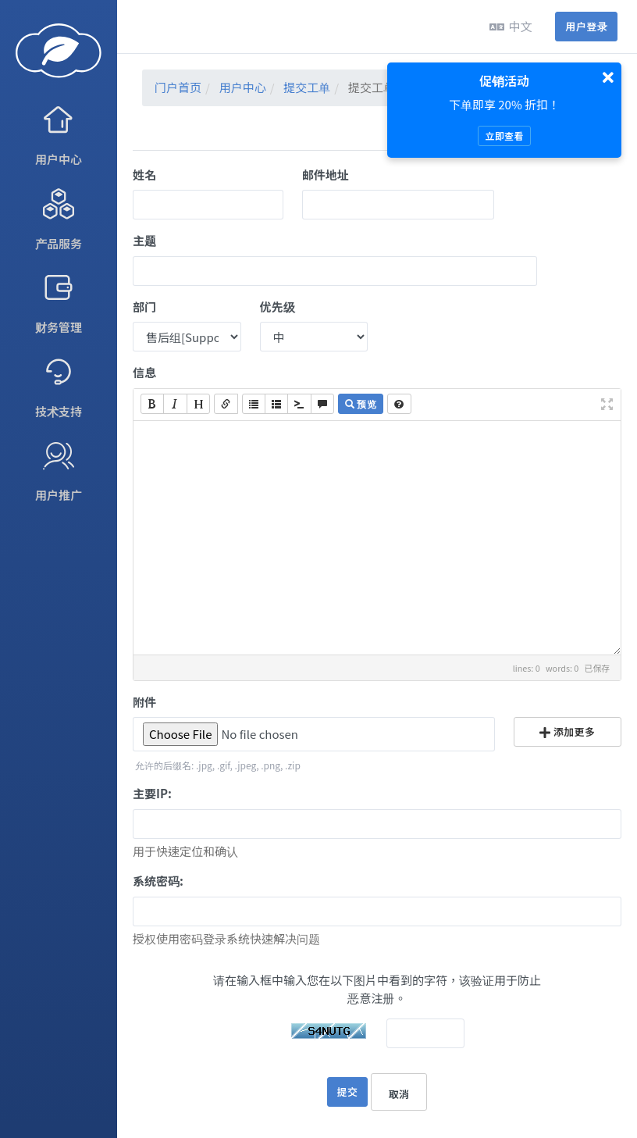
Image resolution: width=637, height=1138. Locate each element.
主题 (144, 240)
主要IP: (152, 793)
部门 (144, 306)
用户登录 (586, 26)
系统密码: (158, 880)
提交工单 (306, 87)
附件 (144, 702)
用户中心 (242, 87)
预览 (360, 403)
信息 (144, 372)
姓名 (144, 174)
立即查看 (504, 135)
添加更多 (567, 731)
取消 (399, 1093)
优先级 (277, 306)
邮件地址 (325, 174)
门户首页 (178, 87)
